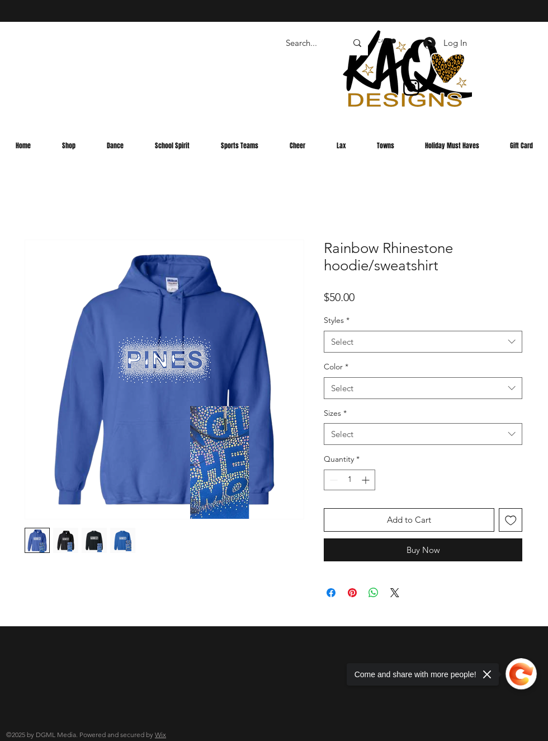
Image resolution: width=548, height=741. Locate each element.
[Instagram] (411, 88)
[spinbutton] (349, 480)
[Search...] (308, 42)
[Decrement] (332, 480)
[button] (386, 41)
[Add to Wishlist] (511, 520)
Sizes (335, 413)
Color (336, 367)
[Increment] (367, 480)
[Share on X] (394, 592)
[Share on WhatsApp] (373, 592)
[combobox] (423, 342)
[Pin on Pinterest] (352, 592)
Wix (160, 734)
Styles (336, 320)
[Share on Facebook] (331, 592)
